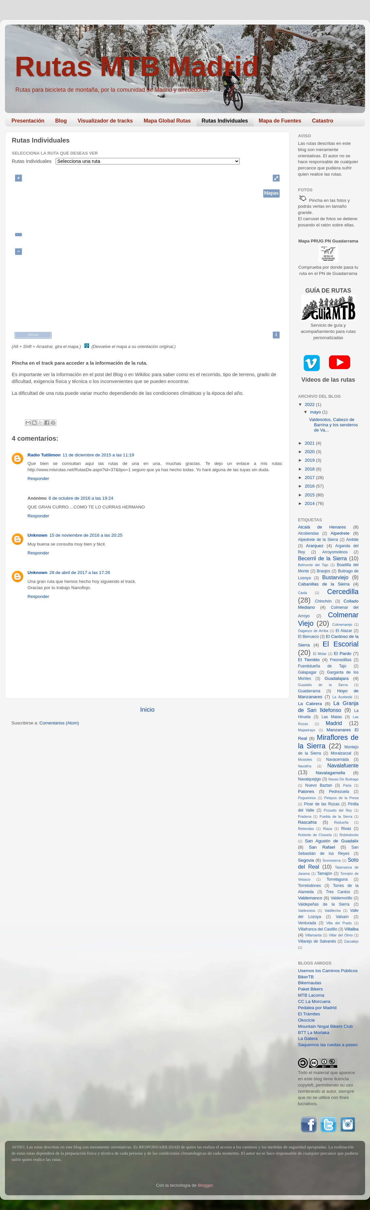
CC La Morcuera (314, 1001)
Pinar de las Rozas (321, 804)
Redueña (341, 822)
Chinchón (323, 601)
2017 (310, 477)
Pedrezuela (339, 791)
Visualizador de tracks (105, 121)
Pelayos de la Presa (341, 798)
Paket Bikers (310, 989)
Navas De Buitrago (343, 779)
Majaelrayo (306, 730)
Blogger (205, 1185)
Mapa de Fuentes (280, 121)
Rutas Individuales (225, 121)
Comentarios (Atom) (59, 722)
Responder (38, 478)
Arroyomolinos (335, 552)
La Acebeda (342, 697)
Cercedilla (343, 591)
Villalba (351, 929)
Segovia (306, 860)
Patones (306, 791)
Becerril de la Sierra (322, 558)
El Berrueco (308, 636)
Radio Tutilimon (44, 454)
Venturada (307, 923)
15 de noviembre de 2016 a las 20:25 (85, 535)
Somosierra (332, 860)
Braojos (323, 571)
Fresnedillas (340, 660)
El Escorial (341, 644)
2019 (310, 460)
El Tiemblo (309, 659)
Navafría (304, 766)
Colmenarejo (342, 624)
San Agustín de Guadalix (332, 840)
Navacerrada (337, 759)
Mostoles (305, 759)
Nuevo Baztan (318, 785)
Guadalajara (336, 678)
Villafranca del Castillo (317, 929)
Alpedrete (340, 533)
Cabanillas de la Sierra (324, 584)
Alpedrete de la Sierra (318, 539)
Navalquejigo (309, 779)
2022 (310, 404)
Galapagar (307, 672)
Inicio (147, 709)
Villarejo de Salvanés (317, 941)
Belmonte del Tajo (313, 565)
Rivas (346, 828)
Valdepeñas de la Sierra (323, 904)
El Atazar (344, 630)
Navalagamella (330, 772)
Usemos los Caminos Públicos (328, 970)
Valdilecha (332, 910)
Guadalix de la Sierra (323, 685)
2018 (310, 469)
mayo (316, 412)
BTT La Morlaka (313, 1032)
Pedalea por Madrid (317, 1007)
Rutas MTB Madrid (137, 66)
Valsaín (342, 916)
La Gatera (308, 1038)
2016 (310, 486)
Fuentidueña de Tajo (322, 666)
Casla (302, 593)
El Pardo (342, 653)
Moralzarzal (341, 753)
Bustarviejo (335, 577)
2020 (310, 451)
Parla (347, 785)
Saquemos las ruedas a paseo (328, 1044)
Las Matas (332, 717)
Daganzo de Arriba (313, 631)
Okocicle (306, 1020)
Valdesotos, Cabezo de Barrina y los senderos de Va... (333, 424)
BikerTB (306, 976)
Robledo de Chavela (315, 835)
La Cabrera (310, 703)
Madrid (334, 723)
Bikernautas (309, 982)
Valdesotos (306, 910)
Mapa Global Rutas (167, 121)
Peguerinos (307, 798)
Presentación (27, 121)
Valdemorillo (341, 898)
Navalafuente (343, 765)
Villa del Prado (339, 923)
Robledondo (349, 835)
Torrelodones (309, 885)
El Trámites (309, 1013)
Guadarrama (309, 691)
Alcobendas (308, 533)
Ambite (352, 539)
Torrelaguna (336, 879)
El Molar (319, 654)
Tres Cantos (338, 892)
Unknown (37, 535)
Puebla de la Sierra (336, 816)
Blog (61, 121)
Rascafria (307, 822)
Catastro (322, 121)
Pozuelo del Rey (338, 810)
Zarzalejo (351, 941)
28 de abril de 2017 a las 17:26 (79, 572)
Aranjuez (314, 545)
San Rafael (322, 847)
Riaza (327, 829)
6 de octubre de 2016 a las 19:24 (81, 498)
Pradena (304, 816)
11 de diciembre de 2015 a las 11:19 (98, 454)
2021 (310, 443)
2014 (310, 503)
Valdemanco (310, 897)
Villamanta (313, 935)
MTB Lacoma (311, 995)
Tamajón (324, 873)
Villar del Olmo (341, 935)
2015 (310, 494)
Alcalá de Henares (322, 527)
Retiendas (306, 829)
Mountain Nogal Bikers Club (325, 1026)
